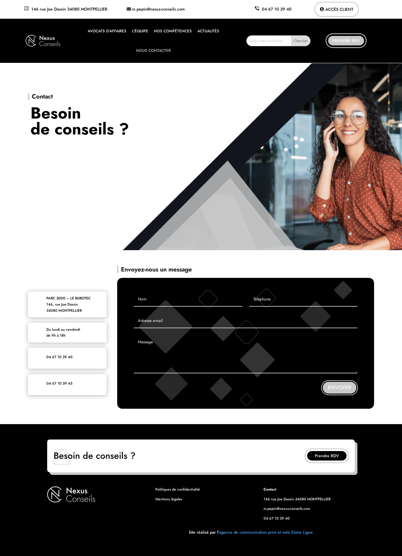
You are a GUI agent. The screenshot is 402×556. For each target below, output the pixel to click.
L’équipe (140, 31)
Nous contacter (153, 50)
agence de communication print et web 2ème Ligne (266, 532)
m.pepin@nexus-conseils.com (158, 9)
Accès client (339, 9)
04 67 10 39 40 (273, 9)
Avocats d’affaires (107, 31)
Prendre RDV (346, 41)
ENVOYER (339, 387)
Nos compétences (173, 31)
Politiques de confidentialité (177, 489)
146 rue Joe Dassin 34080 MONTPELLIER (65, 9)
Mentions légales (168, 499)
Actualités (208, 31)
